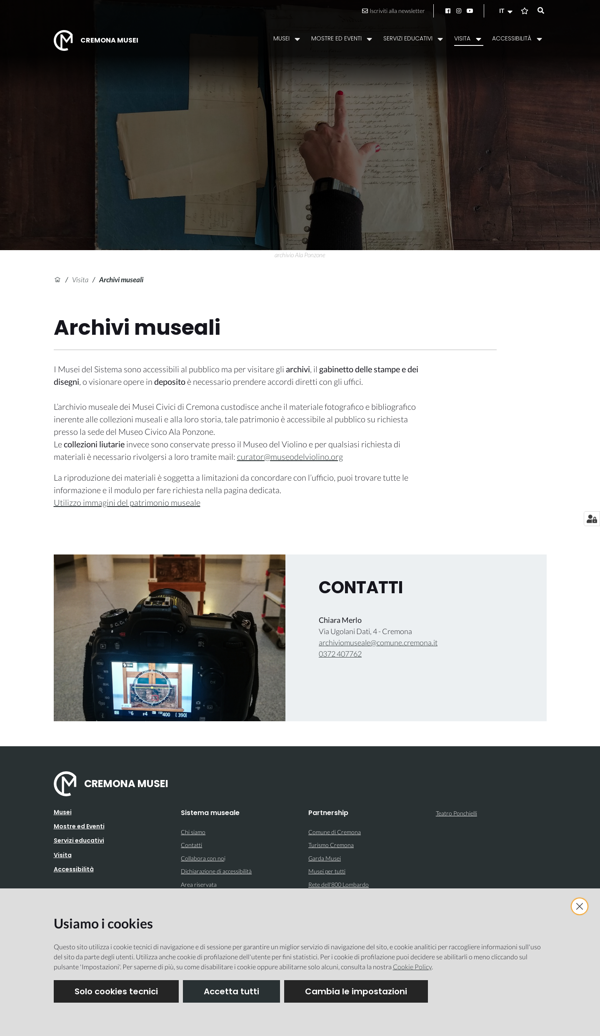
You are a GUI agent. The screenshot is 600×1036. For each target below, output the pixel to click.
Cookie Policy (412, 967)
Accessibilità (74, 869)
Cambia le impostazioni (356, 991)
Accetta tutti (231, 991)
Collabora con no (202, 858)
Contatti (191, 844)
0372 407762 (340, 653)
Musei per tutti (326, 871)
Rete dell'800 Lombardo (338, 884)
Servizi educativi (79, 840)
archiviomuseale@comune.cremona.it (378, 642)
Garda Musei (324, 858)
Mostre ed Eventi (79, 826)
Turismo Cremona (331, 844)
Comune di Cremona (334, 831)
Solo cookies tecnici (116, 991)
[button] (506, 11)
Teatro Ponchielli (456, 813)
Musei (63, 812)
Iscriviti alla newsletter (393, 10)
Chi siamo (193, 831)
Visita (80, 279)
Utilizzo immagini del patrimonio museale (127, 502)
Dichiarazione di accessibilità (216, 871)
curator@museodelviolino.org (290, 457)
